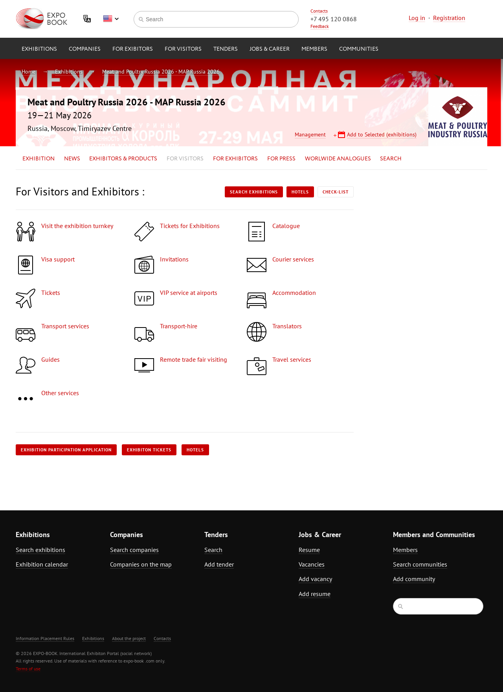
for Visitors (183, 49)
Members (314, 49)
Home (28, 71)
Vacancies (312, 564)
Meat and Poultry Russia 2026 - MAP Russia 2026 (161, 71)
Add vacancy (315, 579)
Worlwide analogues (338, 159)
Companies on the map (141, 564)
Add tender (219, 564)
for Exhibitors (235, 159)
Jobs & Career (270, 49)
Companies (85, 49)
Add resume (314, 594)
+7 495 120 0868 (333, 19)
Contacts (319, 11)
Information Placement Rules (45, 638)
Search (391, 159)
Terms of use (28, 669)
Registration (449, 18)
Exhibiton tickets (149, 450)
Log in (417, 18)
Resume (309, 550)
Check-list (336, 192)
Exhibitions (39, 49)
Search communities (420, 564)
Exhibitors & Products (123, 159)
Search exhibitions (254, 192)
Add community (414, 579)
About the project (129, 638)
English (111, 19)
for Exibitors (132, 49)
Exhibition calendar (42, 564)
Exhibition (38, 159)
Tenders (225, 49)
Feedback (319, 26)
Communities (358, 49)
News (72, 159)
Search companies (134, 550)
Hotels (300, 192)
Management (310, 134)
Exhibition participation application (66, 450)
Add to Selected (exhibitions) (382, 134)
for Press (281, 159)
